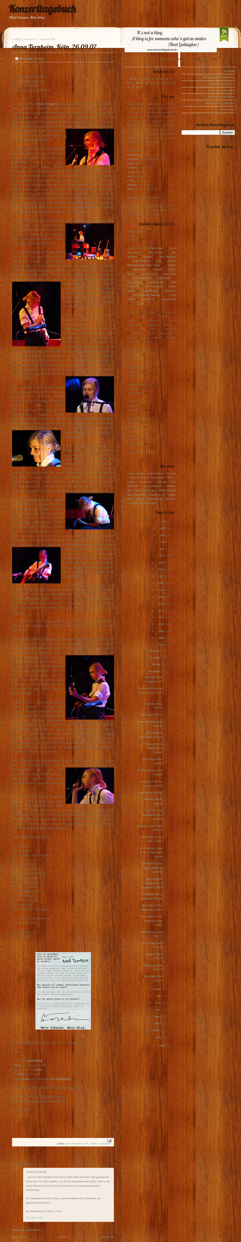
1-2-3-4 (150, 452)
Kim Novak (147, 299)
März (158, 1023)
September (155, 671)
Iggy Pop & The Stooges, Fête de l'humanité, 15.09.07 (152, 883)
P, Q (152, 82)
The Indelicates (153, 286)
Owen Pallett (168, 299)
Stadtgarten (105, 1143)
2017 (161, 576)
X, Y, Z (136, 87)
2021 (163, 548)
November (155, 657)
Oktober (156, 664)
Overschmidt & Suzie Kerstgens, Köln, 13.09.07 (151, 920)
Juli (159, 995)
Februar (156, 1030)
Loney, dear (169, 273)
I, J (172, 78)
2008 (161, 637)
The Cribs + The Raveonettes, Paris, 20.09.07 (152, 814)
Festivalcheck (227, 109)
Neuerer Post (19, 1236)
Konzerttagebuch (42, 8)
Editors (172, 264)
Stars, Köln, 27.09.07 (151, 714)
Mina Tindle (153, 264)
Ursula (130, 180)
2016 (161, 582)
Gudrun (131, 167)
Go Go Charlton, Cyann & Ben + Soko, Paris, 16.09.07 (150, 852)
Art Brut (171, 473)
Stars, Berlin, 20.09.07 (151, 792)
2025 (164, 521)
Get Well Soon (153, 248)
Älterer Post (107, 1236)
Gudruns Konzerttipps (222, 90)
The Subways (155, 498)
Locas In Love (148, 273)
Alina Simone (136, 473)
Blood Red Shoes (138, 477)
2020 (163, 555)
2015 (161, 589)
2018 (161, 569)
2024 (163, 528)
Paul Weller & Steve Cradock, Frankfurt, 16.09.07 (152, 867)
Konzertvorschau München (220, 103)
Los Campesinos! (142, 277)
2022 (164, 541)
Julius (130, 163)
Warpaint (148, 256)
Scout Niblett (134, 282)
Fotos (26, 1079)
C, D (146, 78)
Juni (158, 1002)
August (157, 988)
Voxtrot (133, 503)
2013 (161, 603)
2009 (161, 631)
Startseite (64, 1236)
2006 (163, 1045)
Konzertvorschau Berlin (221, 96)
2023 (163, 535)
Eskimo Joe (145, 481)
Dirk (129, 188)
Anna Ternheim (47, 104)
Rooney (140, 498)
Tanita (130, 171)
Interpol (158, 269)
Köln (38, 1070)
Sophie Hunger (156, 282)
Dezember (155, 650)
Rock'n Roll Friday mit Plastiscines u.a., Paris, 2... (150, 692)
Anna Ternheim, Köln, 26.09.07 (54, 47)
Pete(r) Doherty (141, 260)
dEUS (170, 477)
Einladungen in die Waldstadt (218, 77)
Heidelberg (34, 1060)
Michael (131, 184)
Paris (17, 1065)
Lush (141, 303)
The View (170, 498)
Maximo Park (140, 269)
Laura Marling (149, 290)
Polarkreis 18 (157, 494)
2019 (161, 562)
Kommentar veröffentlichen (27, 1229)
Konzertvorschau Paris (222, 83)
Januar (158, 1037)
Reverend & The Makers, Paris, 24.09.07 (154, 748)
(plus (158, 260)
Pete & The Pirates (145, 490)
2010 (161, 624)
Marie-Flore (164, 277)
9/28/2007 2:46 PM (34, 1218)
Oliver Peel (133, 154)
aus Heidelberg (60, 1079)
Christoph (132, 159)
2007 (161, 644)
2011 (161, 617)
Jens (129, 176)
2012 (161, 610)
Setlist (94, 1143)
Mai (158, 1009)
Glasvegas (162, 481)
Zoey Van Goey (148, 503)
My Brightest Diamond (147, 295)
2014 (161, 596)
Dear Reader (155, 252)
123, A (133, 78)
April (158, 1016)
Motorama (170, 290)
